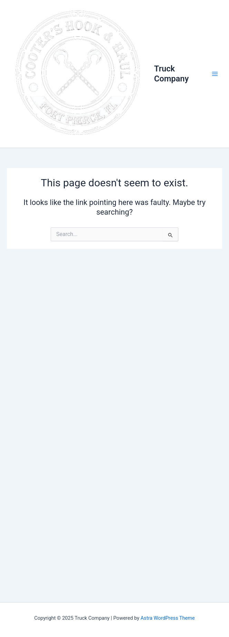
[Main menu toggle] (215, 74)
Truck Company (171, 73)
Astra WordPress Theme (168, 618)
